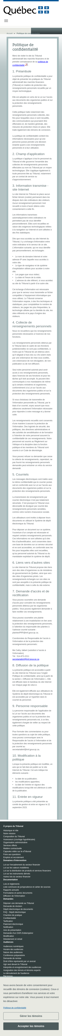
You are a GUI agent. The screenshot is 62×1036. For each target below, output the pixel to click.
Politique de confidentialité (14, 1008)
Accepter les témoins (31, 1026)
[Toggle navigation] (6, 21)
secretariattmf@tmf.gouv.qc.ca (25, 659)
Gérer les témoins (31, 1016)
